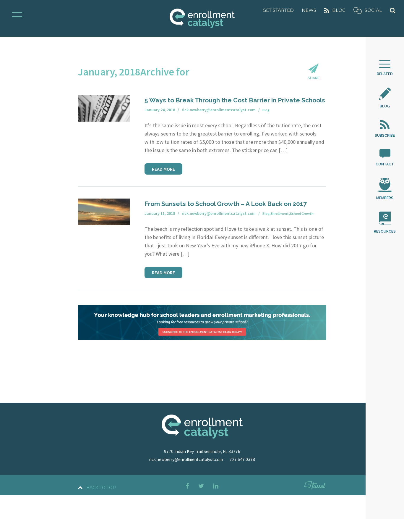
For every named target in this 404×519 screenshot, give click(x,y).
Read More (163, 183)
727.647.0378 (248, 483)
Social (367, 10)
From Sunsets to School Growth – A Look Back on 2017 (225, 222)
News (309, 10)
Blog (334, 10)
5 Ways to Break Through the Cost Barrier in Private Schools (231, 109)
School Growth (307, 237)
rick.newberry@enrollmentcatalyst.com (186, 483)
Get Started (278, 10)
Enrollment (282, 237)
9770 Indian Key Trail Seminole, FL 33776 (202, 475)
